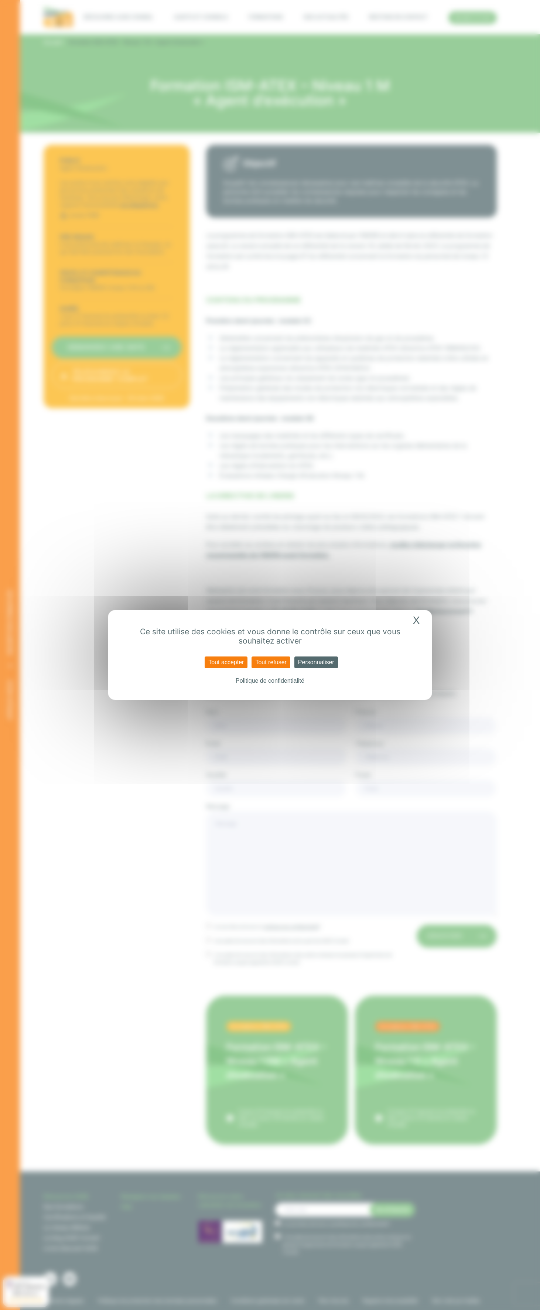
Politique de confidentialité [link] (270, 681)
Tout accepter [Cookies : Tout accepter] (226, 662)
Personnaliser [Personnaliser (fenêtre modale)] (316, 662)
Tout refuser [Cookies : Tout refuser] (270, 662)
